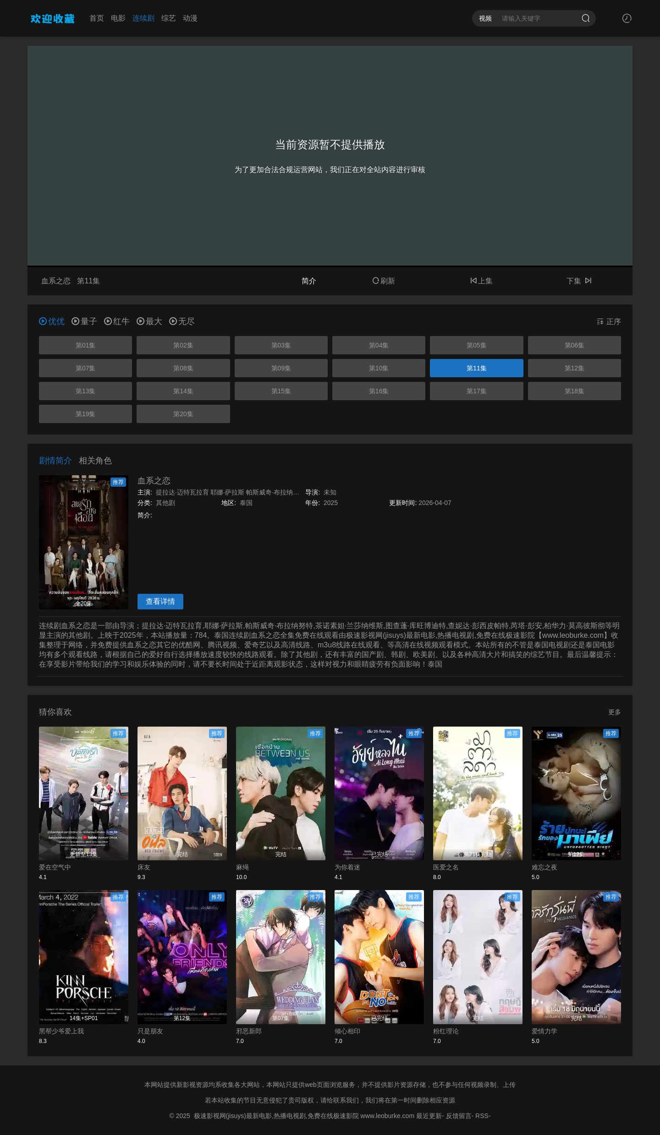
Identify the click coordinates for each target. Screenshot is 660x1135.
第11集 (477, 368)
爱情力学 (544, 1031)
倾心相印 (347, 1031)
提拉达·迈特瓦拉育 (182, 492)
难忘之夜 (544, 867)
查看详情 (160, 601)
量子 (84, 321)
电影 (118, 18)
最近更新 (429, 1115)
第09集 (281, 368)
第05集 (477, 345)
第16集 (379, 391)
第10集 (379, 368)
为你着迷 (347, 867)
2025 (331, 502)
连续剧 (143, 18)
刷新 (383, 281)
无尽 (182, 321)
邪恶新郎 (249, 1031)
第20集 (183, 414)
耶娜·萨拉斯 (227, 492)
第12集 (575, 368)
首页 (96, 18)
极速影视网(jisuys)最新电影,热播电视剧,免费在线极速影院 (276, 1115)
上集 (481, 281)
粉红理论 (446, 1031)
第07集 (86, 368)
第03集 (281, 345)
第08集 (183, 368)
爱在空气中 (55, 867)
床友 (144, 867)
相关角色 (95, 460)
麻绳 (242, 867)
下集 (578, 281)
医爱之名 (446, 867)
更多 (614, 712)
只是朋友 (150, 1031)
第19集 (86, 414)
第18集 (575, 391)
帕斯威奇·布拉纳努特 (276, 492)
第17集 (477, 391)
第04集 (379, 345)
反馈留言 (459, 1115)
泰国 (246, 502)
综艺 (168, 18)
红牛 (117, 321)
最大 (149, 321)
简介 (309, 281)
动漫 (190, 18)
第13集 (86, 391)
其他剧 (165, 502)
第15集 (281, 391)
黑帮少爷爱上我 (61, 1031)
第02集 (183, 345)
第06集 (575, 345)
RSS (482, 1115)
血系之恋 (154, 480)
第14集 (183, 391)
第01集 (86, 345)
